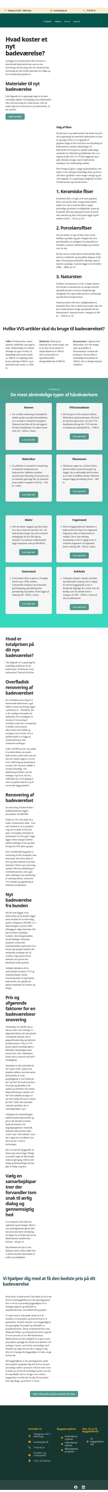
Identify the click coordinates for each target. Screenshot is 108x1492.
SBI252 (21, 1141)
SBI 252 (73, 156)
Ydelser (58, 21)
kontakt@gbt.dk (41, 1442)
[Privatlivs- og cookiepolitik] (29, 1455)
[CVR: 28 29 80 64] (29, 1460)
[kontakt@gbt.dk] (29, 1442)
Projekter (47, 21)
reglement (18, 775)
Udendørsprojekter (71, 1444)
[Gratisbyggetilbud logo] (16, 1432)
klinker (98, 172)
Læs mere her (28, 440)
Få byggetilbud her (96, 1441)
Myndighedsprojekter (71, 1450)
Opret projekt (15, 116)
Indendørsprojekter (71, 1438)
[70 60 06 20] (29, 1447)
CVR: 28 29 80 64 (42, 1461)
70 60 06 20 (39, 1447)
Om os (67, 21)
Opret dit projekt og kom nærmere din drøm (54, 1394)
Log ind (76, 21)
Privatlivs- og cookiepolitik (40, 1454)
